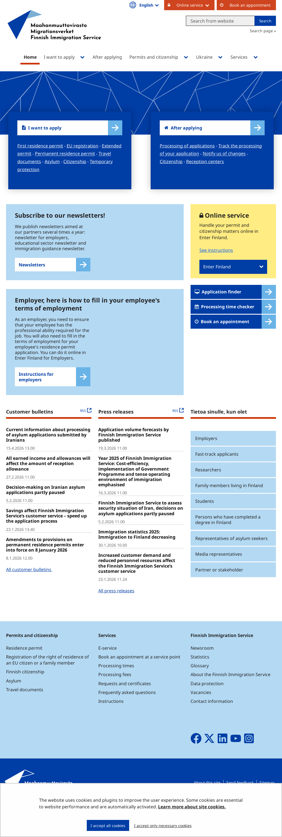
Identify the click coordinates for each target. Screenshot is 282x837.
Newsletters (32, 265)
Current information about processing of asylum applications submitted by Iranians (48, 447)
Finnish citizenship (25, 684)
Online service (196, 5)
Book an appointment (250, 5)
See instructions (216, 250)
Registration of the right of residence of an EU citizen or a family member (47, 672)
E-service (107, 660)
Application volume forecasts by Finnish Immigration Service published (133, 447)
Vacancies (201, 705)
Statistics (200, 669)
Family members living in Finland (229, 498)
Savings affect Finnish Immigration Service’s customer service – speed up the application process (46, 528)
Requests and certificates (124, 696)
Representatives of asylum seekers (231, 551)
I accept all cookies (108, 825)
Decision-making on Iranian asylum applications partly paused (45, 502)
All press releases (116, 603)
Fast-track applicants (216, 466)
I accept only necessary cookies (163, 825)
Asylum (52, 161)
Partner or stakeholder (219, 582)
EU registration (82, 146)
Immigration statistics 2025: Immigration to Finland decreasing (136, 546)
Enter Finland (217, 267)
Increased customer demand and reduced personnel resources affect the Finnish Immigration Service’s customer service (136, 576)
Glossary (200, 678)
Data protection (207, 696)
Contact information (212, 714)
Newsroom (202, 660)
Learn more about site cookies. (192, 807)
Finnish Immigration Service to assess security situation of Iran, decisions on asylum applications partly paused (140, 520)
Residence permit (24, 660)
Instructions (111, 714)
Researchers (208, 482)
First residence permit (40, 146)
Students (204, 514)
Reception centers (205, 161)
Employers (206, 451)
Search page (261, 30)
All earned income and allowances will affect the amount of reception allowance (48, 476)
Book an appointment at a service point (139, 669)
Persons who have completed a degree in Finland (228, 532)
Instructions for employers (36, 389)
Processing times (116, 678)
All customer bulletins (29, 582)
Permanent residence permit (65, 154)
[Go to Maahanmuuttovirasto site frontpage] (54, 32)
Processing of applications (187, 146)
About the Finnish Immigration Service (230, 687)
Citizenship (74, 161)
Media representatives (218, 566)
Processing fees (114, 687)
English (149, 5)
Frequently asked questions (127, 705)
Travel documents (24, 702)
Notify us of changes (224, 154)
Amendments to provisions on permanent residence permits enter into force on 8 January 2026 (45, 557)
